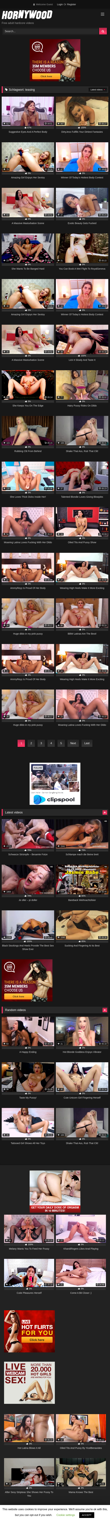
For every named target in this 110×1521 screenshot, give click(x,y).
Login (60, 4)
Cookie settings (65, 1515)
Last (87, 743)
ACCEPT (87, 1515)
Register (71, 4)
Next (73, 743)
